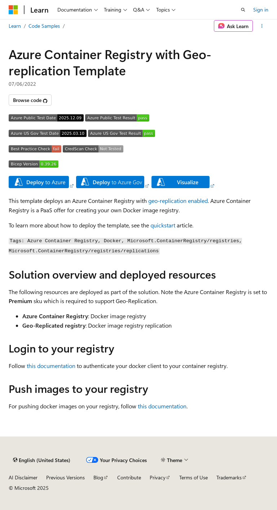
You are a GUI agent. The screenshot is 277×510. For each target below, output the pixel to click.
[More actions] (262, 26)
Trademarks (229, 477)
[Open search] (243, 9)
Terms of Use (193, 477)
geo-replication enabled (178, 200)
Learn (15, 25)
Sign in (260, 9)
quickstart (162, 225)
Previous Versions (65, 477)
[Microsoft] (13, 9)
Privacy (158, 477)
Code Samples (44, 25)
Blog (98, 477)
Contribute (129, 477)
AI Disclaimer (23, 477)
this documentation (51, 365)
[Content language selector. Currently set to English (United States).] (42, 460)
